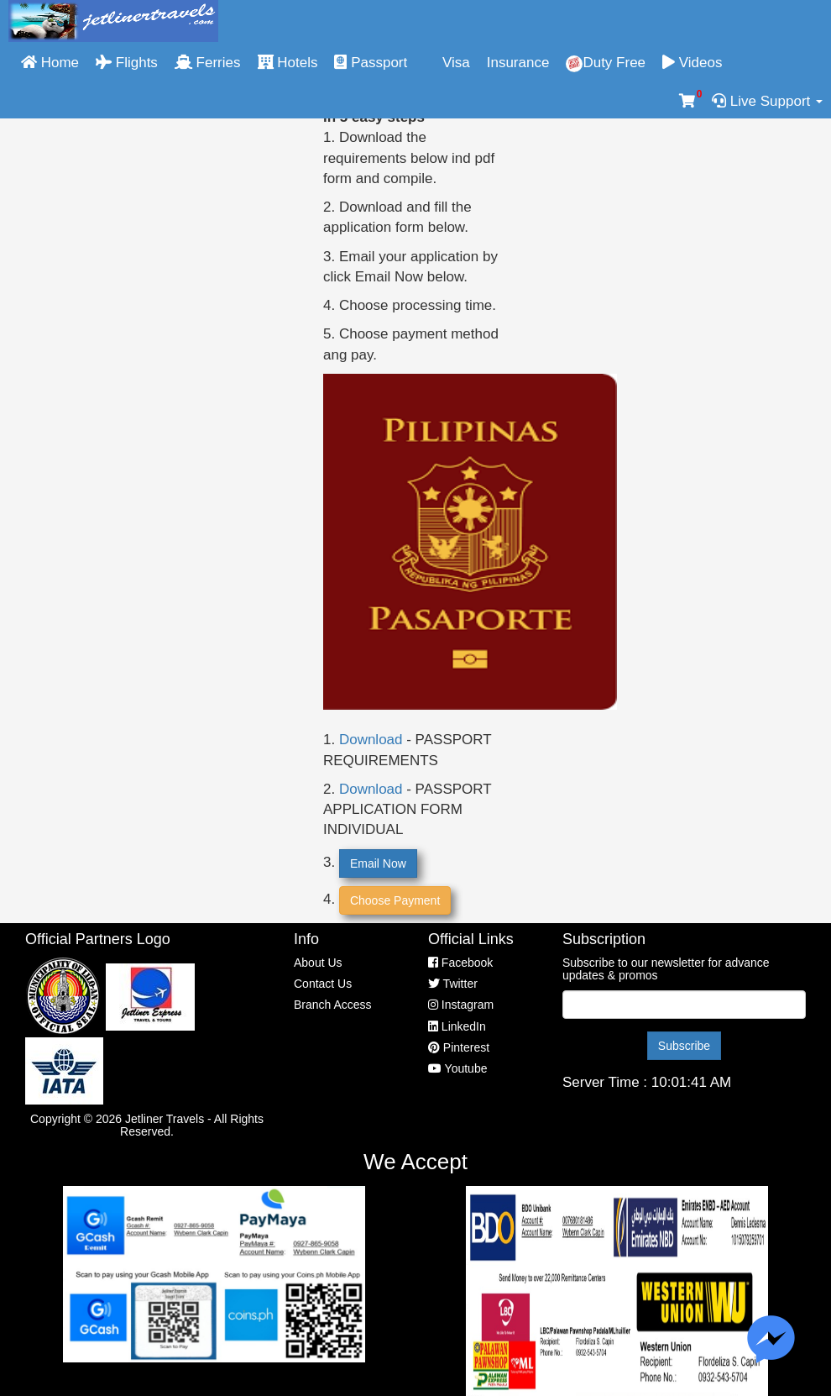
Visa (447, 63)
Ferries (208, 63)
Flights (127, 63)
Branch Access (333, 1004)
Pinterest (458, 1047)
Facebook (460, 962)
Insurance (518, 63)
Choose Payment (395, 900)
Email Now (378, 863)
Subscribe (684, 1045)
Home (50, 63)
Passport (370, 63)
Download (371, 740)
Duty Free (605, 63)
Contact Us (323, 983)
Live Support (767, 101)
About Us (318, 962)
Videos (692, 63)
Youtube (458, 1068)
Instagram (461, 1004)
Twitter (453, 983)
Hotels (288, 63)
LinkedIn (457, 1026)
